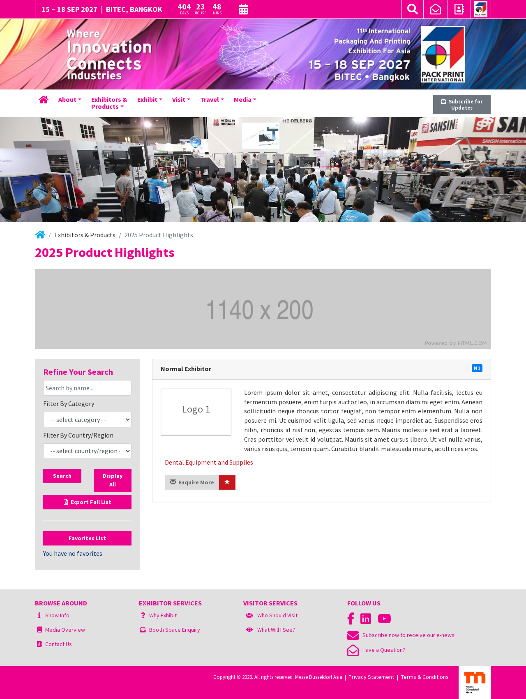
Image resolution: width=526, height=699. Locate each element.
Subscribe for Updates (461, 104)
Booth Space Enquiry (174, 629)
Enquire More (192, 482)
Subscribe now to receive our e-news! (401, 635)
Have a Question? (376, 649)
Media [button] (242, 99)
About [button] (67, 99)
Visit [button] (178, 99)
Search (62, 475)
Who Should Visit (277, 615)
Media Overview (65, 629)
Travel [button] (209, 99)
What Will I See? (276, 629)
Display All (112, 480)
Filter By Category (68, 403)
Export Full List (87, 502)
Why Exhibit (163, 615)
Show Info (57, 615)
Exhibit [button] (147, 99)
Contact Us (58, 644)
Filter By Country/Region (78, 435)
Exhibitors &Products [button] (109, 103)
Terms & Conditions (425, 677)
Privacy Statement (371, 677)
